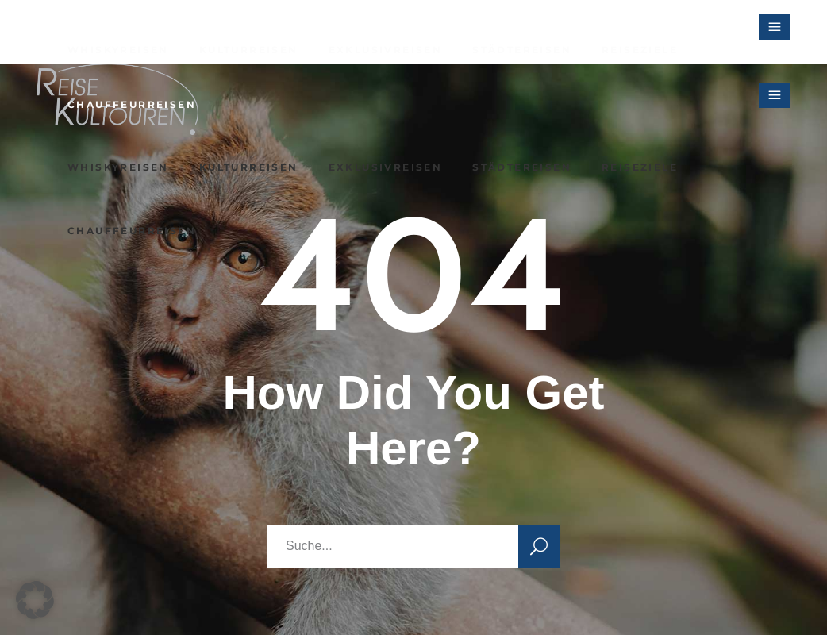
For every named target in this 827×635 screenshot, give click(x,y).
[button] (35, 600)
